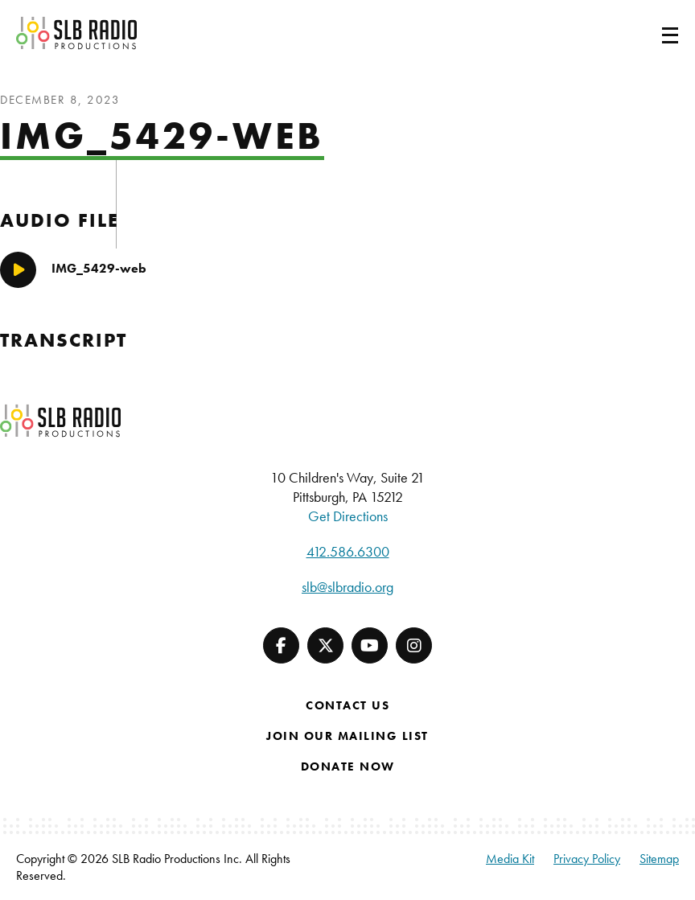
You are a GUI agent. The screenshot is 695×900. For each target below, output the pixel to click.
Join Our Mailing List (347, 736)
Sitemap (659, 858)
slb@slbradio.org (347, 586)
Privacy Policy (586, 858)
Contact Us (347, 705)
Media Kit (510, 858)
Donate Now (348, 766)
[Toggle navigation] (651, 33)
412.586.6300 (347, 551)
